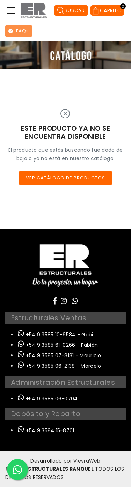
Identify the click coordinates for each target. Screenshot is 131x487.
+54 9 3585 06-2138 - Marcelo (59, 365)
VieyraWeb (87, 460)
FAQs (18, 31)
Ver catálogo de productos (65, 177)
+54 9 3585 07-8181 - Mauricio (59, 355)
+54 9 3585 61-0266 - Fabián (58, 345)
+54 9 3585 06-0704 (48, 398)
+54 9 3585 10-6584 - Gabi (55, 334)
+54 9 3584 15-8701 (46, 430)
